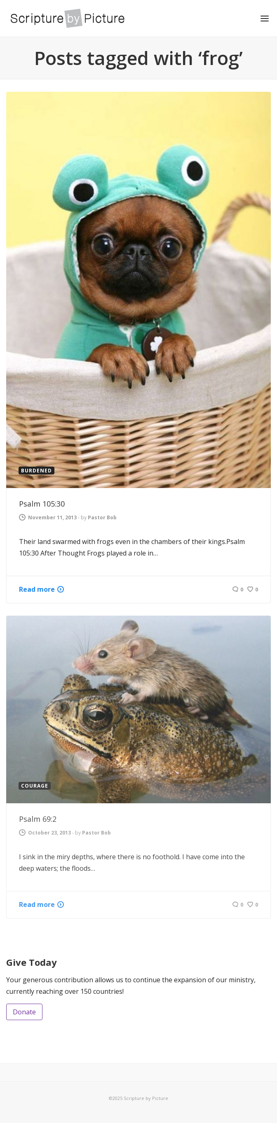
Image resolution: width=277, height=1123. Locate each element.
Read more (37, 589)
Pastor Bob (102, 517)
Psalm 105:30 (42, 504)
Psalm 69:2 (37, 819)
